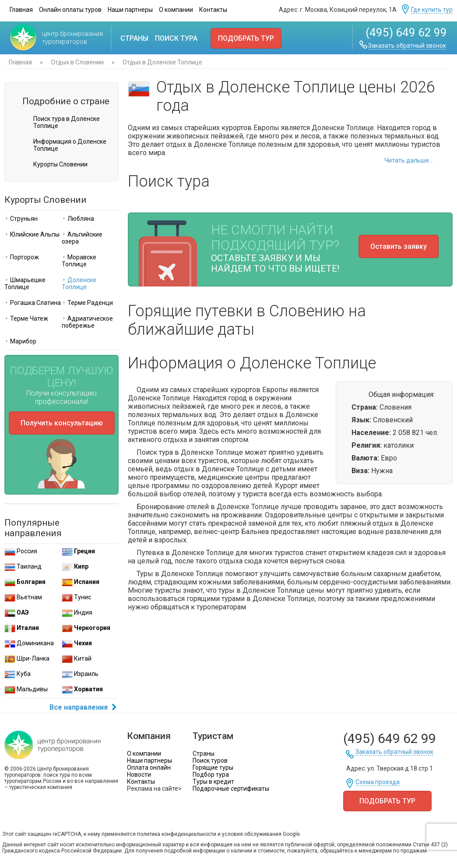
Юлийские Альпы (32, 234)
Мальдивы (26, 689)
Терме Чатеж (26, 318)
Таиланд (23, 566)
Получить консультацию (62, 423)
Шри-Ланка (26, 658)
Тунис (76, 597)
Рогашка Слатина (32, 302)
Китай (76, 658)
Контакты (213, 9)
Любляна (78, 218)
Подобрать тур (246, 38)
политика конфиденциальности (176, 834)
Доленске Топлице (79, 283)
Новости (139, 774)
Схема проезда (377, 782)
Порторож (21, 257)
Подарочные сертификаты (231, 788)
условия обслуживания (251, 834)
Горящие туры (213, 767)
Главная (21, 9)
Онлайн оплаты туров (70, 9)
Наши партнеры (130, 9)
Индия (77, 612)
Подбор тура (211, 774)
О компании (176, 9)
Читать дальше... (408, 160)
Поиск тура (176, 38)
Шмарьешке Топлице (25, 283)
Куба (17, 673)
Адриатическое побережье (87, 322)
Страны (134, 38)
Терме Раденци (87, 302)
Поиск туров (210, 760)
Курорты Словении (60, 164)
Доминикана (29, 643)
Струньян (21, 218)
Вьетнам (23, 597)
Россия (20, 551)
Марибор (20, 341)
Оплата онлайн (149, 767)
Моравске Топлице (79, 261)
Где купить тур (432, 10)
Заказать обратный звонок (407, 46)
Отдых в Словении (77, 62)
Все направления (84, 708)
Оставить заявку (398, 246)
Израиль (80, 673)
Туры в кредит (213, 781)
